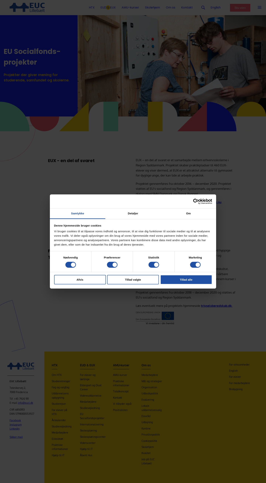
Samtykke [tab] (77, 213)
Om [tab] (188, 213)
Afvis (79, 279)
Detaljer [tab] (133, 213)
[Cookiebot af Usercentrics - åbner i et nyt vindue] (196, 201)
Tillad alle (186, 279)
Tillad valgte (133, 279)
